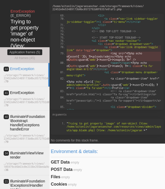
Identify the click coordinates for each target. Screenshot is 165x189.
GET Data (60, 162)
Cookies (59, 184)
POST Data (62, 169)
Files (55, 177)
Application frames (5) (24, 52)
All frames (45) (24, 58)
